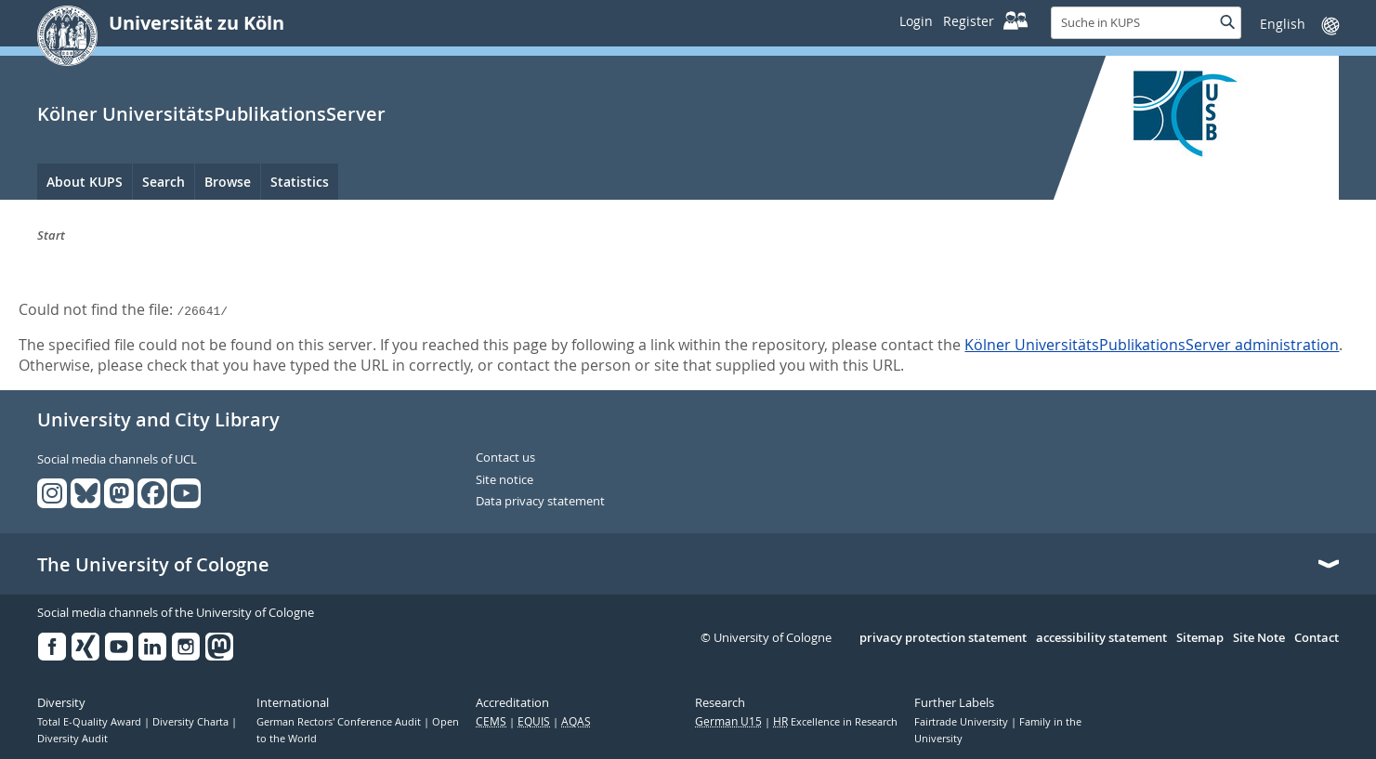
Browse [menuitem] (227, 181)
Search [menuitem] (163, 181)
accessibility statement (1101, 638)
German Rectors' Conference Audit (340, 721)
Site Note (1259, 638)
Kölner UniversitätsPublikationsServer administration (1151, 344)
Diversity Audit (72, 738)
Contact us (505, 458)
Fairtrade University (962, 721)
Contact (1316, 638)
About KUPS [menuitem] (84, 181)
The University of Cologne (153, 565)
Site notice (504, 480)
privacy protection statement (943, 638)
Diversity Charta (191, 721)
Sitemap (1200, 638)
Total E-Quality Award (90, 721)
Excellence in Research (835, 721)
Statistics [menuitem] (299, 181)
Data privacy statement (540, 501)
